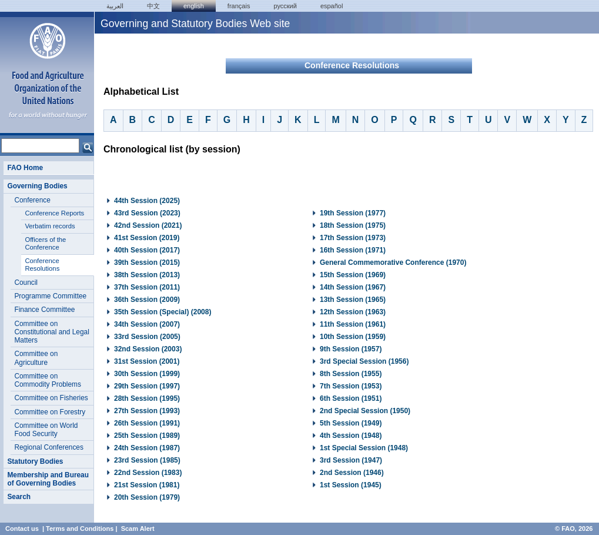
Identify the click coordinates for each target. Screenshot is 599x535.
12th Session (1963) (353, 312)
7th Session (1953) (351, 386)
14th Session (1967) (353, 287)
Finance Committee (44, 309)
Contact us (22, 528)
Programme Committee (50, 296)
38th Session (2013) (147, 275)
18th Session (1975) (353, 225)
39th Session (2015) (147, 262)
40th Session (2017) (147, 250)
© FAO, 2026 (574, 528)
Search (19, 497)
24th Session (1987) (147, 448)
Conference (32, 200)
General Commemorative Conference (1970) (393, 262)
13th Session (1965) (353, 299)
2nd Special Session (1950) (365, 411)
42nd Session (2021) (148, 225)
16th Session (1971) (353, 250)
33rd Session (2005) (147, 337)
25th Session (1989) (147, 435)
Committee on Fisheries (51, 398)
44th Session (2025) (147, 201)
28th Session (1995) (147, 398)
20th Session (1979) (147, 497)
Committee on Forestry (49, 412)
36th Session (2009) (147, 299)
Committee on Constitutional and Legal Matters (51, 332)
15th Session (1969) (353, 275)
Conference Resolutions (42, 265)
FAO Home (25, 168)
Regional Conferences (48, 447)
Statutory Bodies (35, 461)
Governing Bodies (37, 186)
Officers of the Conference (45, 243)
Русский (284, 5)
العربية (114, 5)
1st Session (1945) (351, 485)
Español (331, 5)
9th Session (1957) (351, 349)
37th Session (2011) (147, 287)
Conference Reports (54, 213)
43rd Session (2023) (147, 213)
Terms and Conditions (79, 528)
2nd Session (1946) (352, 472)
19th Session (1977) (353, 213)
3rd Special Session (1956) (364, 361)
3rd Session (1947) (351, 460)
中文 (153, 5)
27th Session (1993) (147, 411)
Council (26, 282)
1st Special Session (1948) (364, 448)
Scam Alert (138, 528)
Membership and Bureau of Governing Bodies (48, 479)
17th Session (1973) (353, 238)
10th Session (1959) (353, 337)
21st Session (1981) (146, 485)
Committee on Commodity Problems (47, 380)
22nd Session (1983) (148, 472)
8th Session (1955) (351, 374)
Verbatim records (50, 226)
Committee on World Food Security (46, 429)
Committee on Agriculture (36, 358)
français (238, 5)
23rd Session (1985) (147, 460)
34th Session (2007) (147, 324)
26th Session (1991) (147, 423)
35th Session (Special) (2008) (162, 312)
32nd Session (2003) (148, 349)
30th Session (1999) (147, 374)
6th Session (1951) (351, 398)
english (193, 5)
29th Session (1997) (147, 386)
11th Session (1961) (353, 324)
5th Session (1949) (351, 423)
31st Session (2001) (146, 361)
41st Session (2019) (146, 238)
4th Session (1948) (351, 435)
